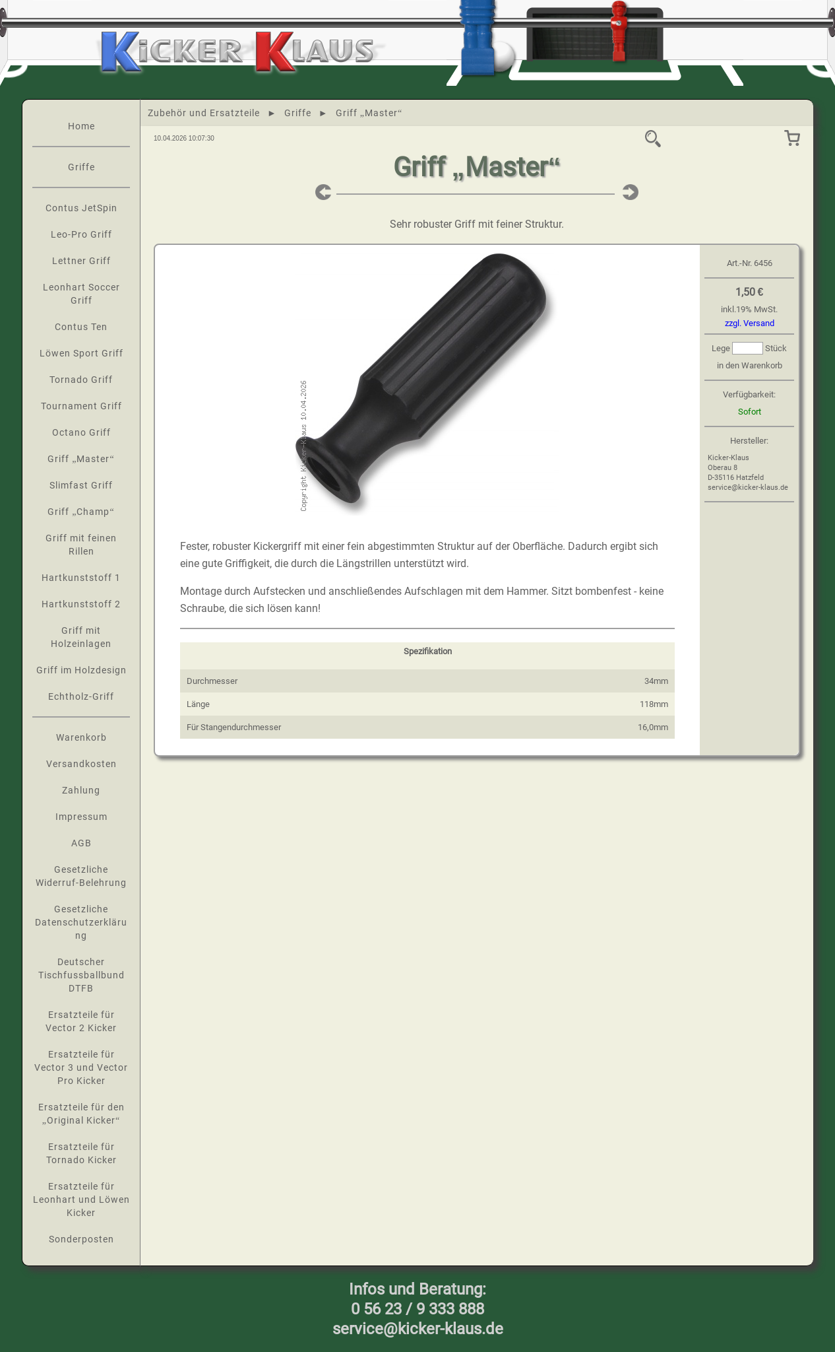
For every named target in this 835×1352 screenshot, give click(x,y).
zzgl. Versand (749, 323)
